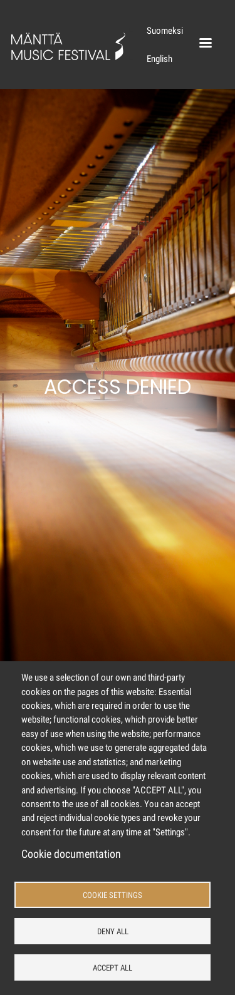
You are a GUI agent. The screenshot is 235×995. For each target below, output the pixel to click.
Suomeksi (165, 30)
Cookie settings (112, 895)
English (159, 58)
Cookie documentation (71, 854)
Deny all (112, 931)
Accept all (112, 967)
